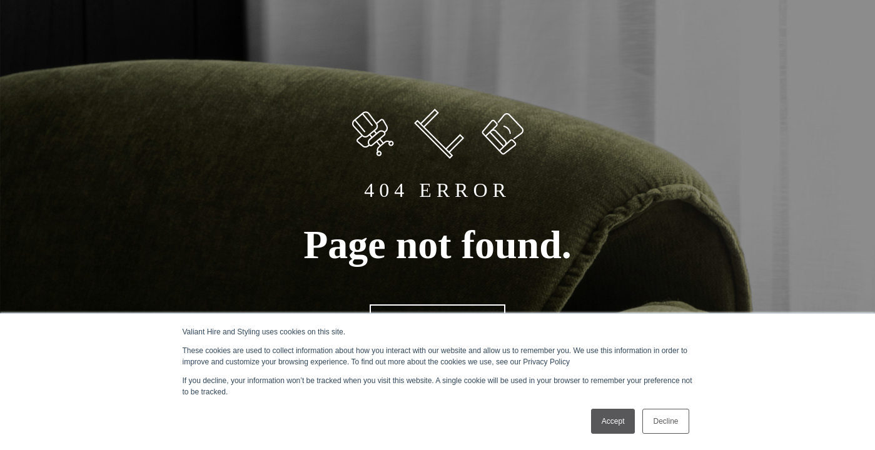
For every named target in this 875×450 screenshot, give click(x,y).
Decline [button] (665, 421)
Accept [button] (613, 421)
